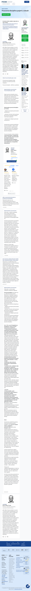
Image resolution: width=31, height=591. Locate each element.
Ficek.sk (3, 584)
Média (17, 565)
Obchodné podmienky (18, 589)
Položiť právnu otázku (17, 571)
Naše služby (17, 560)
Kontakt (17, 567)
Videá (17, 563)
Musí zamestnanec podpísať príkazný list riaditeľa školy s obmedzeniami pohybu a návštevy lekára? (10, 27)
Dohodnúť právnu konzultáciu (17, 570)
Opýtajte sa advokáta (11, 161)
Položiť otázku (6, 14)
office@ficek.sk (5, 581)
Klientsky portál (17, 566)
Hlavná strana (17, 557)
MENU (27, 1)
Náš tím (17, 558)
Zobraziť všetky (25, 110)
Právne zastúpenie (23, 544)
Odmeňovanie (17, 562)
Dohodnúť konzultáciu (25, 36)
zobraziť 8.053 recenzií (26, 562)
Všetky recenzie (11, 193)
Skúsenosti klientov (17, 561)
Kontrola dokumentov (9, 544)
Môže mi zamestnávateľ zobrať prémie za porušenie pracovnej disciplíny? (10, 24)
